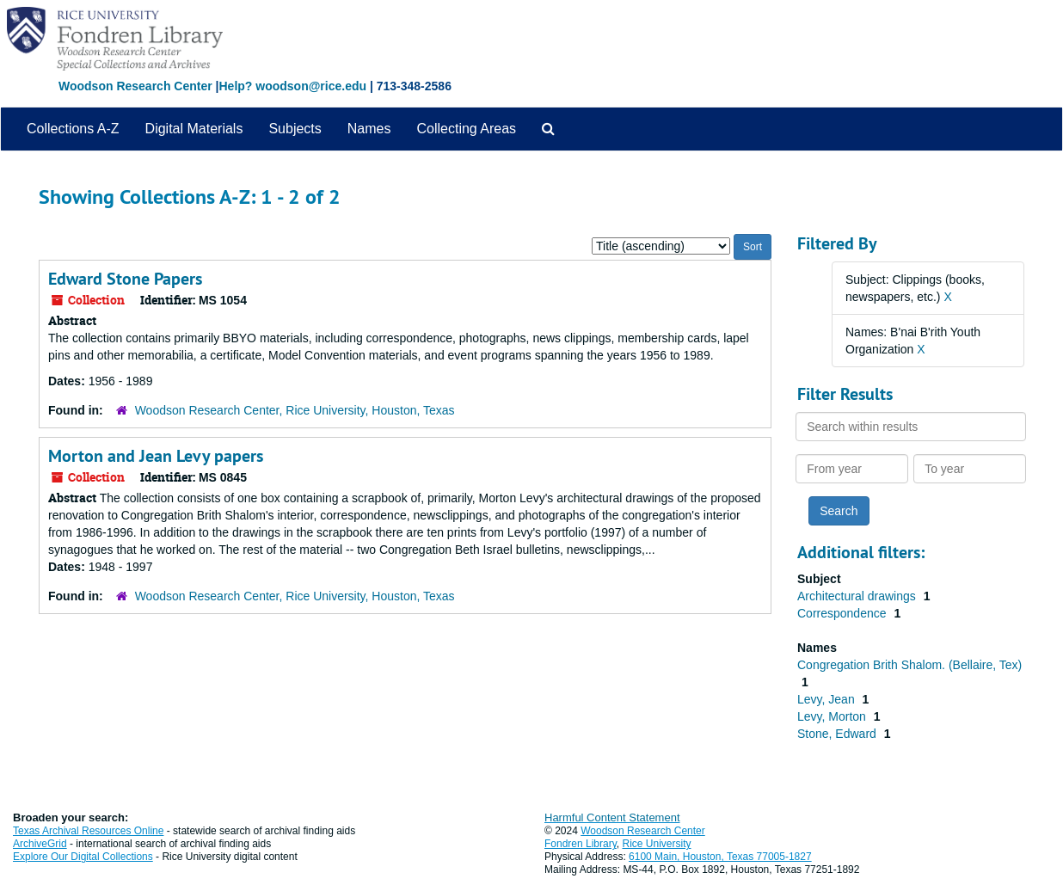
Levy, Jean (827, 699)
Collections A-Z (73, 128)
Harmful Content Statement (612, 817)
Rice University (657, 844)
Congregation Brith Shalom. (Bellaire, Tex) (909, 665)
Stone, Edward (838, 734)
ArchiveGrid (40, 844)
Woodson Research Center (135, 86)
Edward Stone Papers (125, 278)
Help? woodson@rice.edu (292, 86)
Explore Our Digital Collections (83, 857)
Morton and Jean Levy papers (155, 456)
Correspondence (843, 613)
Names (369, 128)
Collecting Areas (466, 128)
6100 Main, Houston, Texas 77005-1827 (720, 857)
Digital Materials (194, 128)
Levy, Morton (833, 716)
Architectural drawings (858, 596)
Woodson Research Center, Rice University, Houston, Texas (295, 410)
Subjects (294, 128)
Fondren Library (580, 844)
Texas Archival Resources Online (88, 831)
